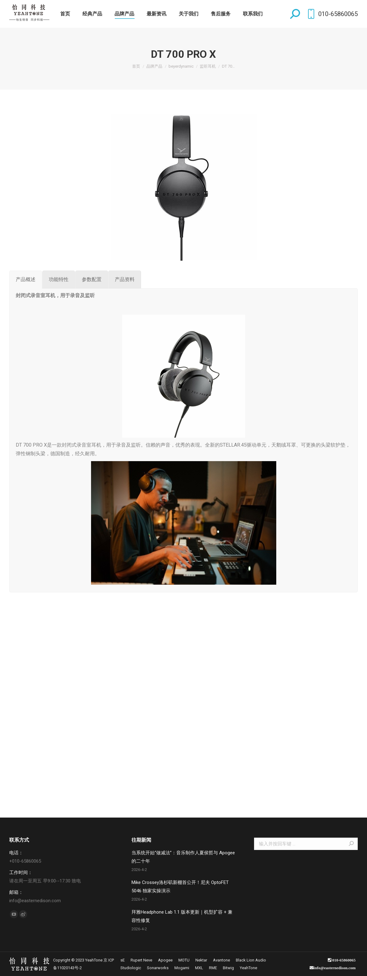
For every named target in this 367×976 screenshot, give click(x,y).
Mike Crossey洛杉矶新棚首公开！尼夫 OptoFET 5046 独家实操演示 (180, 887)
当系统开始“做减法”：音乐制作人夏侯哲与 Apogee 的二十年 (183, 857)
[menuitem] (65, 14)
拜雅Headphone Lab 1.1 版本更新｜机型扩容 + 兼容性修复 (181, 916)
